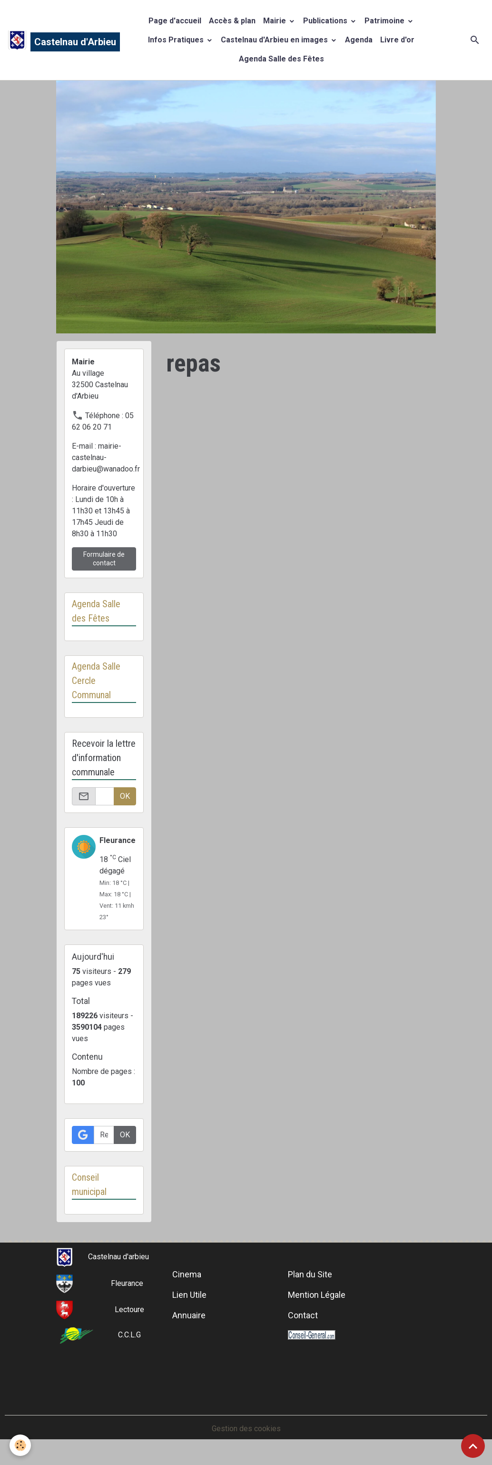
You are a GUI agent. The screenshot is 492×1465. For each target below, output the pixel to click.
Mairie (275, 20)
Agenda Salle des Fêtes (281, 58)
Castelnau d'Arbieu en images (275, 39)
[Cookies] (20, 1445)
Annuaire (189, 1315)
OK (125, 796)
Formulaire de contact (104, 559)
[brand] (54, 40)
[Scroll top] (473, 1446)
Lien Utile (189, 1295)
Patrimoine (385, 20)
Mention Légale (316, 1295)
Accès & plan (232, 20)
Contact (303, 1315)
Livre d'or (397, 39)
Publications (326, 20)
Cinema (186, 1274)
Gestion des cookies (246, 1428)
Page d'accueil (174, 20)
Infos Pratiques (177, 39)
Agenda (359, 39)
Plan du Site (310, 1274)
